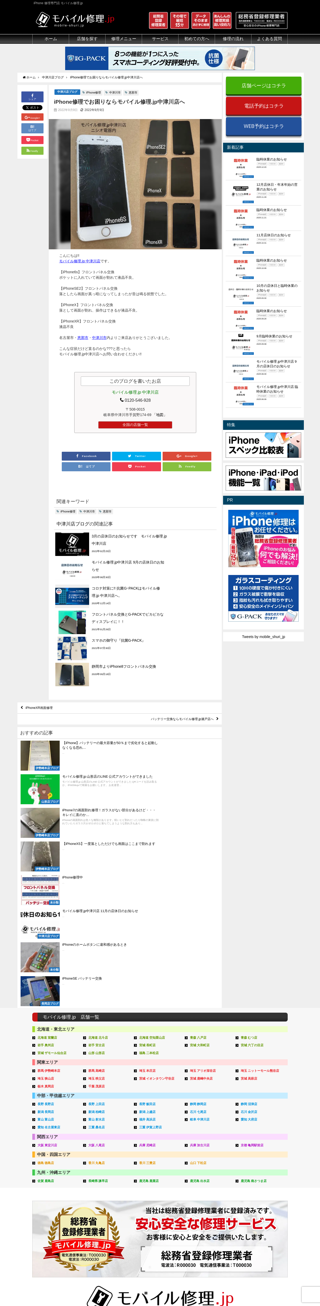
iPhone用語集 (258, 1187)
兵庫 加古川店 (200, 941)
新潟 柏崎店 (97, 908)
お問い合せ (202, 1205)
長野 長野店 (47, 901)
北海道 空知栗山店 (153, 836)
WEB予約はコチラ (264, 125)
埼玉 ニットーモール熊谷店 (261, 868)
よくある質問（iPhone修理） (217, 1229)
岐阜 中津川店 (200, 916)
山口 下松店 (199, 958)
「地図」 (159, 415)
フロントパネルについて (52, 1223)
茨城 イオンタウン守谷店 (158, 876)
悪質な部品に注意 (46, 1211)
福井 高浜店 (148, 916)
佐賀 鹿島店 (47, 976)
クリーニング (43, 1199)
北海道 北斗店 (99, 836)
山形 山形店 (97, 851)
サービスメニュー (154, 1181)
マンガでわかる (45, 1205)
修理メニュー (123, 38)
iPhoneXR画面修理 (41, 643)
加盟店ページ (274, 1290)
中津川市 (115, 92)
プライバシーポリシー (212, 1290)
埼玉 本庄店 (148, 868)
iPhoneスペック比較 (263, 1217)
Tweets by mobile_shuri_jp (263, 637)
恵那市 (133, 92)
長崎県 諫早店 (99, 976)
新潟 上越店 (148, 908)
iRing (144, 1205)
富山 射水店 (97, 916)
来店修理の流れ (206, 1187)
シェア (32, 97)
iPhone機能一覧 (260, 1211)
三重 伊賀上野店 (151, 923)
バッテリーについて (48, 1240)
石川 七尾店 (199, 908)
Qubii (144, 1210)
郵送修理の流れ (206, 1193)
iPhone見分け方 (260, 1205)
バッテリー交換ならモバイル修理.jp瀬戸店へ (176, 655)
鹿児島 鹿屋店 (150, 976)
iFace (144, 1199)
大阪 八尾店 (97, 941)
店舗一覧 (254, 1235)
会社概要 (181, 1290)
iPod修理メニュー (100, 1199)
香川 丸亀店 (97, 958)
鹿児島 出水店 (200, 976)
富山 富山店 (47, 916)
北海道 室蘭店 (48, 836)
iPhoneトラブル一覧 (263, 1193)
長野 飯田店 (148, 901)
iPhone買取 (149, 1193)
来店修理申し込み (207, 1211)
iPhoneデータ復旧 (101, 1205)
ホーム (51, 38)
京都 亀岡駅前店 (253, 941)
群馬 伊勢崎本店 (50, 868)
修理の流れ (233, 38)
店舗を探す (87, 38)
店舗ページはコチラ (264, 85)
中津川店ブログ (67, 92)
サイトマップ (246, 1290)
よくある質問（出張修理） (215, 1241)
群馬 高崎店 (97, 868)
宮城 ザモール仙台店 (53, 851)
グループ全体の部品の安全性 (56, 1217)
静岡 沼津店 (250, 901)
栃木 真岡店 (47, 883)
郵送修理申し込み (207, 1217)
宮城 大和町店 (200, 843)
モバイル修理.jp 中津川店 (80, 261)
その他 (252, 1181)
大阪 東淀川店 (48, 941)
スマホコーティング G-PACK (163, 1187)
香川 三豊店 (148, 958)
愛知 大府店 (250, 916)
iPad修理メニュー (100, 1193)
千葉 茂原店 (97, 883)
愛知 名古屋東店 (50, 923)
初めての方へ (196, 38)
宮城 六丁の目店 (253, 843)
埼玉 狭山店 (47, 876)
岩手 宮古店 (97, 843)
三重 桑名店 (97, 923)
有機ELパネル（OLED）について (57, 1231)
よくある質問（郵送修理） (215, 1235)
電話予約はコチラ (264, 105)
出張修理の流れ (206, 1199)
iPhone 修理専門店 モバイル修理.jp (97, 1290)
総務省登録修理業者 (48, 1193)
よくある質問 (269, 38)
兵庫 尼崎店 (148, 941)
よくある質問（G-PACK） (214, 1247)
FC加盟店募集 (258, 1241)
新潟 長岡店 (47, 908)
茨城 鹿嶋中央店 (202, 876)
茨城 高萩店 (250, 876)
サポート (200, 1181)
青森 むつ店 (250, 836)
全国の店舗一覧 (135, 425)
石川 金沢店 (250, 908)
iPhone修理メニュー (102, 1187)
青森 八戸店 (199, 836)
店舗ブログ (256, 1229)
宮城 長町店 (148, 843)
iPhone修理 (93, 92)
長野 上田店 (97, 901)
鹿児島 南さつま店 (255, 976)
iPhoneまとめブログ (263, 1223)
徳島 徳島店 (47, 958)
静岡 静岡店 (199, 901)
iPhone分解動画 (260, 1199)
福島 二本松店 (150, 851)
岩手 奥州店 (47, 843)
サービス (160, 38)
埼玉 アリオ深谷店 (204, 868)
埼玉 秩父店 (97, 876)
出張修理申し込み (207, 1223)
